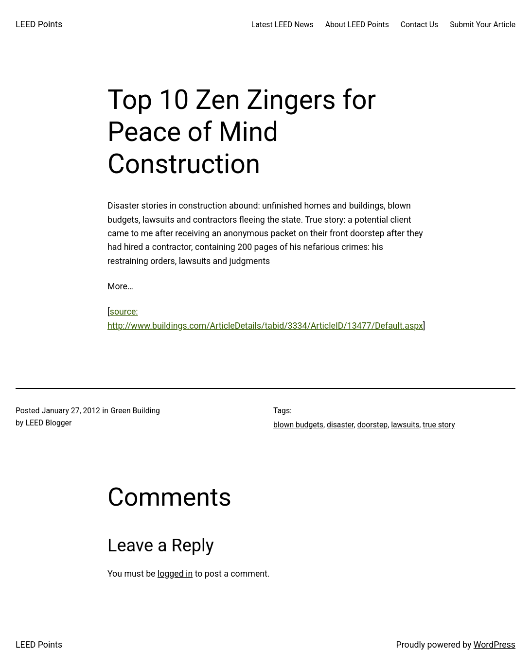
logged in (175, 574)
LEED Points (39, 24)
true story (439, 424)
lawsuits (405, 424)
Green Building (135, 410)
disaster (340, 424)
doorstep (372, 424)
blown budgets (298, 424)
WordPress (494, 645)
